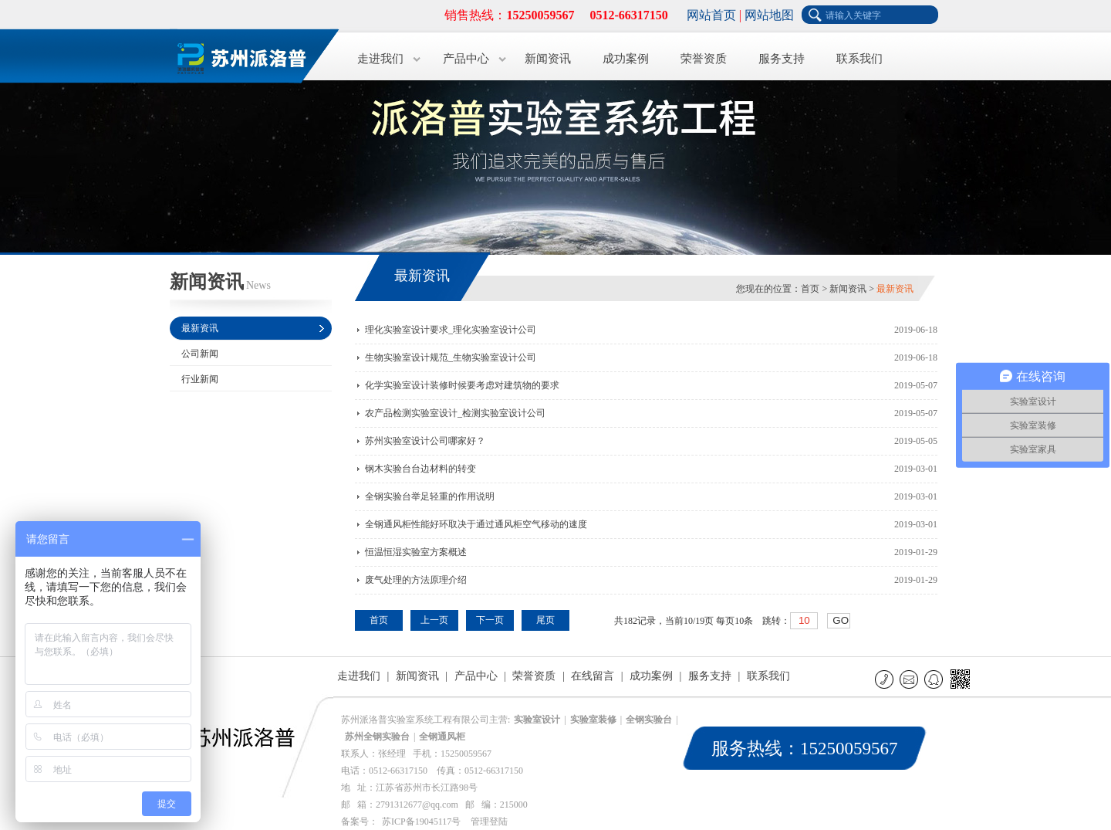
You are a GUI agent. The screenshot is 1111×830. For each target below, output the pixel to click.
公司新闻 (199, 353)
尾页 (545, 620)
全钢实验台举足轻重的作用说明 (430, 496)
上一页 (434, 620)
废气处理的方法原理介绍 (416, 579)
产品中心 (466, 59)
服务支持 (781, 59)
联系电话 (885, 679)
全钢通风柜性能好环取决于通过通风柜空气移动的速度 (476, 524)
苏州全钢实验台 (377, 736)
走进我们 (380, 59)
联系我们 (859, 59)
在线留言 (592, 676)
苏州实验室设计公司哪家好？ (425, 440)
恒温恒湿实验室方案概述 (416, 552)
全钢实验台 (649, 719)
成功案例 (626, 59)
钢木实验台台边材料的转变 (420, 468)
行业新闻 (199, 379)
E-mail (910, 679)
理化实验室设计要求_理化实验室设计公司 (450, 329)
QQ (934, 679)
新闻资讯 (548, 59)
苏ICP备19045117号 (421, 821)
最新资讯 (199, 328)
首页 (810, 288)
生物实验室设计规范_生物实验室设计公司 (450, 357)
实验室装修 (593, 719)
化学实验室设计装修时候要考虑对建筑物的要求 (462, 385)
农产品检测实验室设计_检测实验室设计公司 (455, 413)
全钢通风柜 (442, 736)
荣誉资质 (703, 59)
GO (840, 620)
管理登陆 (489, 821)
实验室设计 (537, 719)
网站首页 (711, 15)
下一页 (490, 620)
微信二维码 (959, 681)
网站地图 (769, 15)
